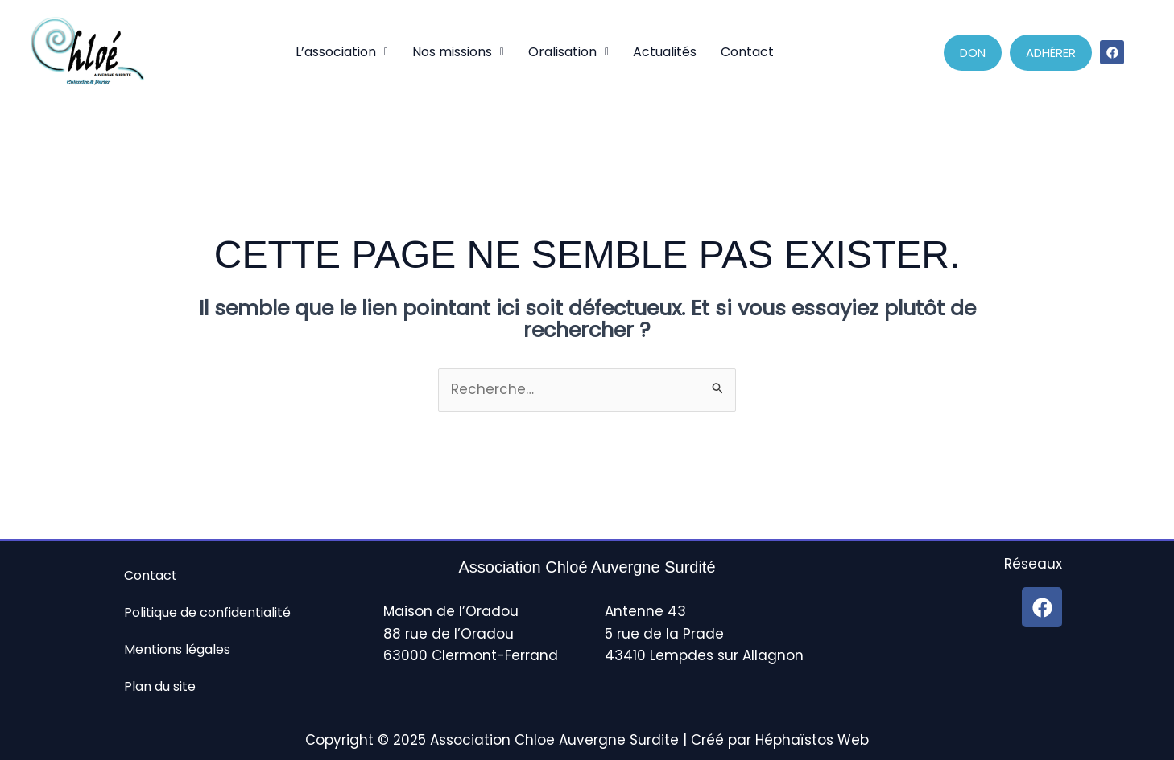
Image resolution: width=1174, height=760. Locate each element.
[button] (341, 52)
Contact (747, 52)
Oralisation (568, 52)
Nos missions (458, 52)
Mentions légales (177, 649)
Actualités (665, 52)
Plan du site (160, 686)
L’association (342, 52)
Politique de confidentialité (207, 612)
